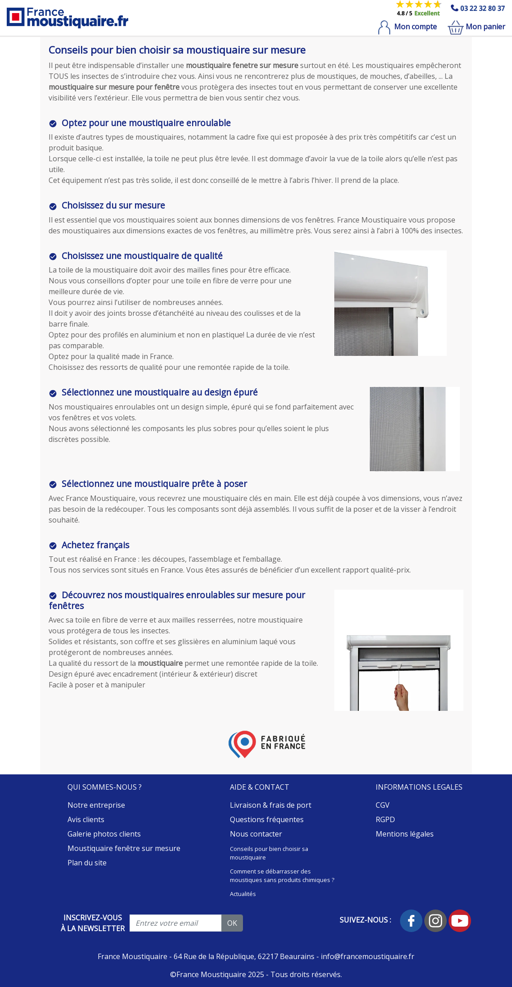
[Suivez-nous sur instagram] (436, 920)
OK (232, 923)
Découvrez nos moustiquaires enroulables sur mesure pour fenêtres (177, 600)
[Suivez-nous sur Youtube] (460, 920)
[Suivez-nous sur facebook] (412, 920)
